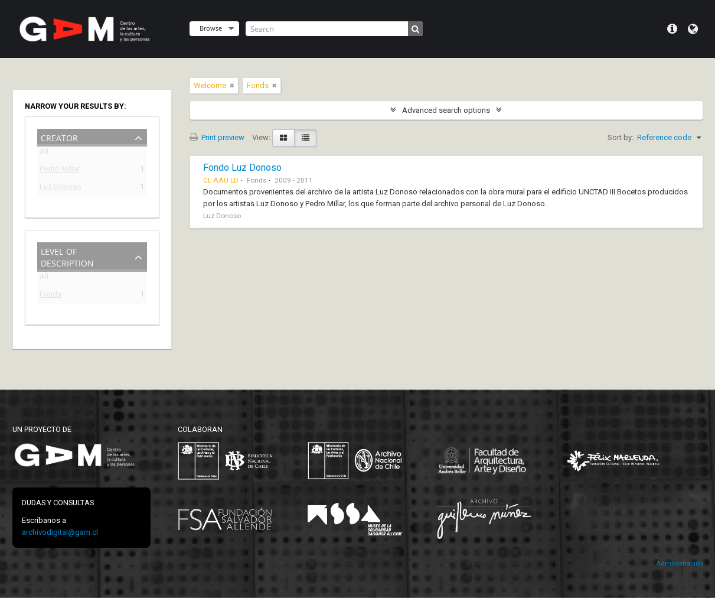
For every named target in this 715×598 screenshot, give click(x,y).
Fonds (50, 296)
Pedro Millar (60, 170)
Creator (59, 137)
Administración (679, 563)
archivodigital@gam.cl (60, 532)
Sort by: (621, 137)
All (44, 153)
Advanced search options (446, 110)
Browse (211, 28)
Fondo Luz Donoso (242, 167)
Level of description (67, 256)
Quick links (672, 29)
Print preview (217, 137)
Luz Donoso (60, 188)
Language (693, 29)
